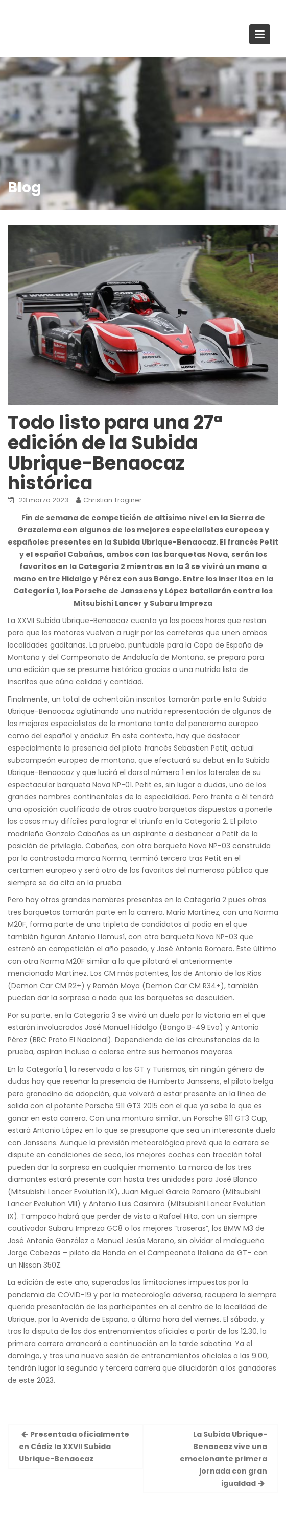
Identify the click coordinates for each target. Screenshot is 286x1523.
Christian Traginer (112, 500)
